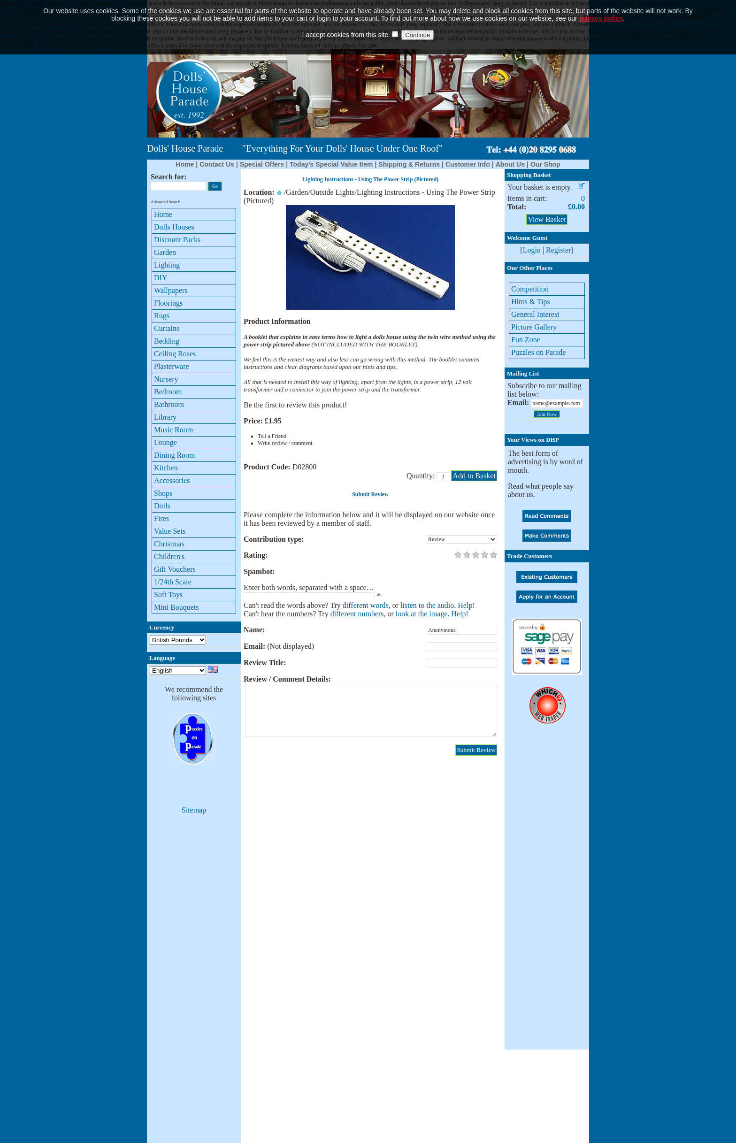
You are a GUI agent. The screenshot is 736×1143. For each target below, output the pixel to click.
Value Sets (169, 531)
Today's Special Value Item (331, 164)
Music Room (173, 430)
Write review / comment (285, 443)
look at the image (422, 614)
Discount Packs (177, 240)
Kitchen (166, 468)
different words (366, 605)
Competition (530, 289)
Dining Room (174, 455)
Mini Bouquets (176, 607)
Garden (165, 252)
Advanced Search (165, 201)
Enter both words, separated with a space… (309, 587)
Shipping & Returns (409, 164)
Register (558, 250)
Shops (163, 493)
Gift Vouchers (175, 569)
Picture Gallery (534, 327)
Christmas (169, 544)
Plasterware (171, 366)
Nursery (166, 379)
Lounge (165, 442)
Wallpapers (171, 290)
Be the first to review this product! (295, 405)
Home (185, 164)
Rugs (161, 316)
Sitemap (194, 810)
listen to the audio (427, 605)
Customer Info (467, 164)
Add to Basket (474, 476)
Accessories (172, 480)
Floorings (168, 303)
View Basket (547, 219)
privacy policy (601, 4)
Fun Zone (525, 340)
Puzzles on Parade (538, 352)
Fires (161, 518)
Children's (169, 556)
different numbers (357, 614)
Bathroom (169, 404)
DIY (160, 278)
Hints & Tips (530, 302)
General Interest (535, 314)
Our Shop (545, 164)
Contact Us (216, 164)
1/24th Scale (173, 582)
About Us (510, 164)
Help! (466, 605)
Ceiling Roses (175, 354)
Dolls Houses (174, 227)
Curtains (166, 328)
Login (532, 250)
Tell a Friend (272, 436)
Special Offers (262, 164)
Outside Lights (332, 192)
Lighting (167, 265)
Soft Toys (168, 594)
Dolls (162, 506)
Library (165, 417)
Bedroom (168, 392)
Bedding (166, 341)
